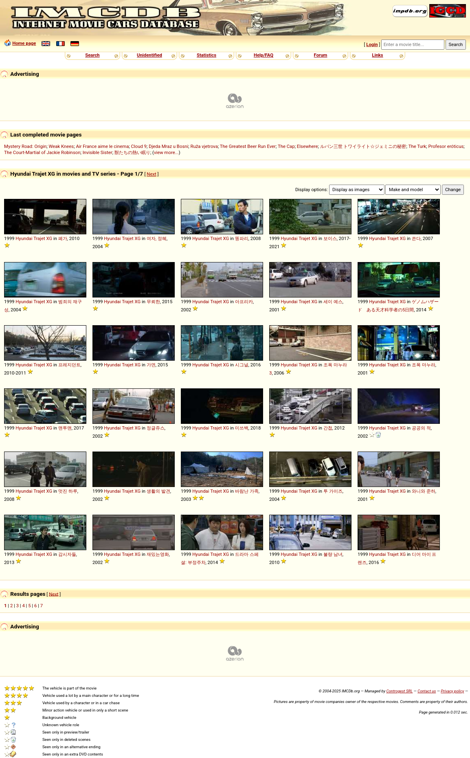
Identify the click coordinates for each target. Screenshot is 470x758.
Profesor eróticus (446, 146)
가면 (151, 365)
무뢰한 (153, 301)
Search (92, 55)
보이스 (330, 238)
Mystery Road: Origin (25, 146)
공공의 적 (421, 428)
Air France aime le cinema (102, 146)
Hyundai (23, 238)
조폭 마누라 (423, 365)
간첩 (327, 428)
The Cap (286, 146)
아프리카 (244, 301)
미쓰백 (241, 428)
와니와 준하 (423, 491)
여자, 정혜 (157, 238)
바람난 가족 (247, 491)
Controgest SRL (399, 691)
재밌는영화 (158, 554)
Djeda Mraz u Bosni (168, 146)
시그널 (241, 365)
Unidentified (149, 55)
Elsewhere (307, 146)
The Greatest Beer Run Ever (248, 146)
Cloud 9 (139, 146)
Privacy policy (452, 691)
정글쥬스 (156, 428)
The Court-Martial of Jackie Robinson (42, 152)
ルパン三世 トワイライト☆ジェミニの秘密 (363, 146)
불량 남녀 (333, 554)
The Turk (417, 146)
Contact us (426, 691)
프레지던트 (69, 365)
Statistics (206, 55)
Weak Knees (61, 146)
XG (49, 238)
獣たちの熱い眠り (132, 152)
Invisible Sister (97, 152)
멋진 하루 (67, 491)
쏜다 (416, 238)
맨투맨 (65, 428)
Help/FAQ (263, 55)
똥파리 (241, 238)
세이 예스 (333, 301)
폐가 (62, 238)
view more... (166, 152)
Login (372, 44)
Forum (320, 55)
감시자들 (67, 554)
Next (151, 174)
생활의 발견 (158, 491)
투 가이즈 (333, 491)
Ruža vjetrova (203, 146)
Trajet (39, 238)
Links (377, 55)
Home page (24, 43)
